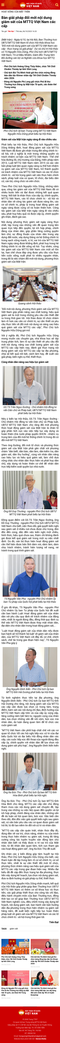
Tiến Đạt (11, 31)
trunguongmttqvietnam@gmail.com (32, 1036)
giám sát (14, 928)
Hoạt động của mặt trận (15, 11)
